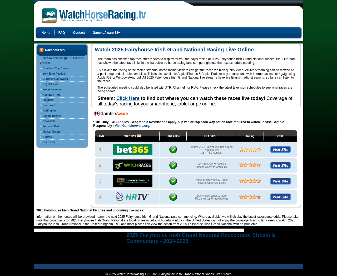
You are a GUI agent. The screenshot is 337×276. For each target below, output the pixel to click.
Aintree (47, 136)
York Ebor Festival (54, 73)
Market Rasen (51, 131)
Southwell (49, 105)
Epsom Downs (52, 115)
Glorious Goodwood (55, 79)
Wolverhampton (52, 89)
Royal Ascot (50, 84)
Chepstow (49, 142)
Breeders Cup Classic (56, 68)
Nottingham (50, 110)
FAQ (61, 33)
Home (46, 33)
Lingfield (48, 100)
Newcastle (49, 121)
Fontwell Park (51, 126)
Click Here (128, 98)
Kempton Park (52, 94)
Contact (79, 33)
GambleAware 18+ (106, 33)
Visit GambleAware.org (132, 126)
